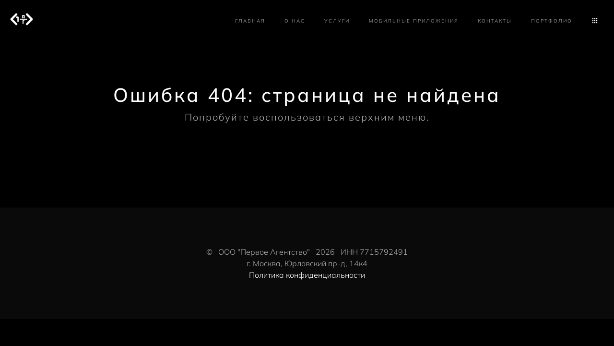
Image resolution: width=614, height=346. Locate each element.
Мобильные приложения (414, 21)
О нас (294, 21)
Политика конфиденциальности (307, 275)
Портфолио (551, 21)
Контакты (495, 21)
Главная (250, 21)
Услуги (337, 21)
